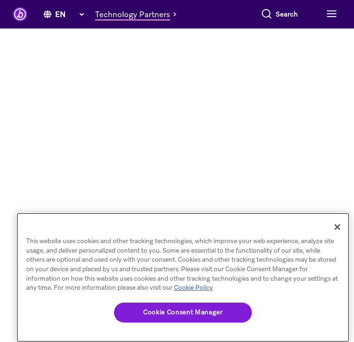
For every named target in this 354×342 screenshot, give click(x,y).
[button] (138, 14)
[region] (183, 277)
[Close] (337, 227)
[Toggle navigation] (330, 14)
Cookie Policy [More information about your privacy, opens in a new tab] (193, 288)
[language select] (69, 14)
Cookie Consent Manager (182, 312)
